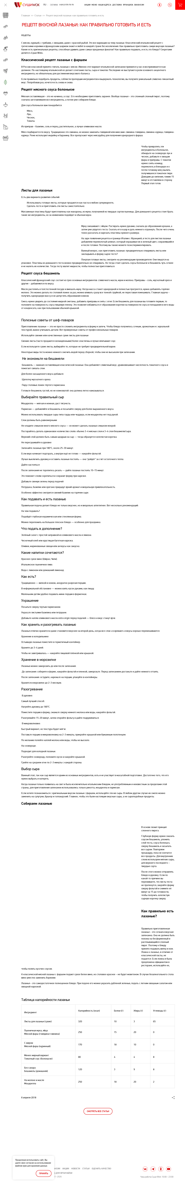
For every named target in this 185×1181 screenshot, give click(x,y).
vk (145, 1169)
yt (168, 1169)
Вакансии (139, 4)
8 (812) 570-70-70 (67, 5)
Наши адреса (104, 4)
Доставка (117, 4)
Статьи (86, 1168)
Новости (75, 1168)
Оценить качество (101, 1168)
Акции (87, 4)
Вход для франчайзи (61, 1173)
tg (152, 1169)
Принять (43, 1173)
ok (160, 1169)
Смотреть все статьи (98, 1111)
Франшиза (128, 4)
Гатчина (54, 5)
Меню (94, 4)
